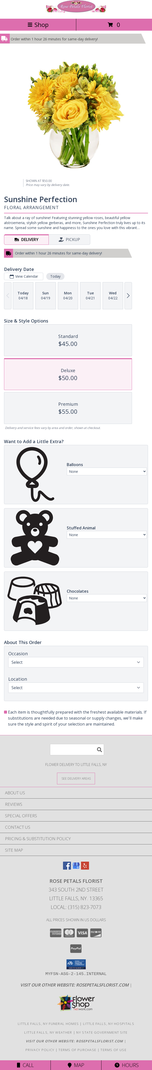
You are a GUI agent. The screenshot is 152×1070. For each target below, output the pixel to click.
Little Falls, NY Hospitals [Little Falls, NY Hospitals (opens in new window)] (108, 1023)
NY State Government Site (102, 1032)
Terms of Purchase (77, 1050)
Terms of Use (113, 1050)
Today (55, 276)
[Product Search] (77, 749)
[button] (76, 964)
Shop (38, 24)
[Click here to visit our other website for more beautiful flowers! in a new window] (75, 985)
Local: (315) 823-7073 (76, 907)
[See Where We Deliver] (76, 778)
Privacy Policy (40, 1050)
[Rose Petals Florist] (76, 11)
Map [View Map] (76, 1065)
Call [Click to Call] (25, 1065)
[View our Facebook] (67, 868)
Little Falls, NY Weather (48, 1032)
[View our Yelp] (85, 868)
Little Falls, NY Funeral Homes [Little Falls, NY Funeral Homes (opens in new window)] (48, 1023)
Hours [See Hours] (126, 1065)
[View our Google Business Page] (76, 868)
